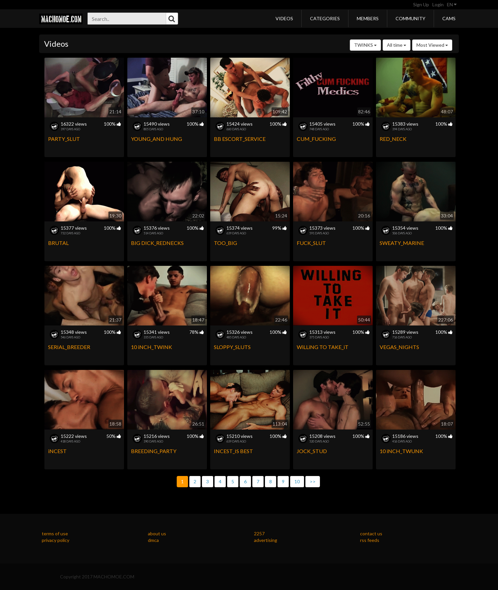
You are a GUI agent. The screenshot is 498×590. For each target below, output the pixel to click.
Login (438, 4)
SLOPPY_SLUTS (232, 347)
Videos (284, 18)
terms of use (55, 533)
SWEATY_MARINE (402, 243)
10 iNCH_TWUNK (401, 451)
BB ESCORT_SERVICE (240, 139)
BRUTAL (58, 243)
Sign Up (421, 4)
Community (410, 18)
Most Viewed (432, 45)
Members (368, 18)
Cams (449, 18)
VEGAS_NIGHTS (399, 347)
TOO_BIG (225, 243)
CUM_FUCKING (316, 139)
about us (157, 533)
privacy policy (55, 540)
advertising (265, 540)
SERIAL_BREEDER (69, 347)
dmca (153, 540)
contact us (371, 533)
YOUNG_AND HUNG (156, 139)
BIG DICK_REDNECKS (157, 243)
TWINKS (365, 45)
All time (396, 45)
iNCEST (57, 451)
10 (297, 481)
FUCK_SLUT (311, 243)
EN (452, 4)
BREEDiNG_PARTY (153, 451)
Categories (325, 18)
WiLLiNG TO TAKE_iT (322, 347)
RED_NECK (393, 139)
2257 (259, 533)
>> (313, 481)
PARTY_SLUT (64, 139)
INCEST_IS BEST (233, 451)
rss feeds (369, 540)
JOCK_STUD (312, 451)
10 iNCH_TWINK (151, 347)
